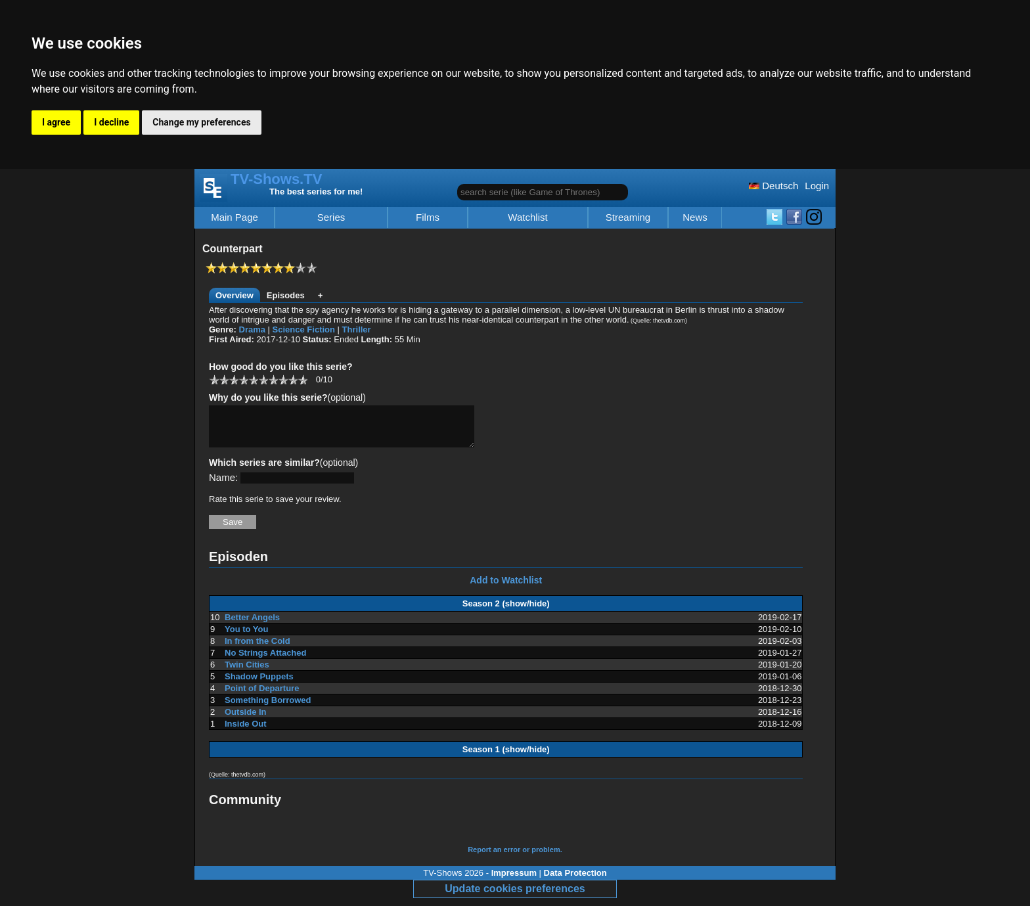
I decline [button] (111, 122)
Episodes (286, 295)
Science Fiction (304, 329)
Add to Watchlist (506, 588)
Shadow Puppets (259, 684)
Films (427, 217)
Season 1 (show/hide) (506, 757)
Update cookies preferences (515, 896)
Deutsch (773, 185)
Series (331, 217)
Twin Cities (247, 672)
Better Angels (252, 625)
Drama (252, 329)
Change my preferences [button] (201, 122)
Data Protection (575, 881)
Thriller (356, 329)
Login (817, 185)
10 (302, 379)
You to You (246, 637)
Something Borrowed (268, 708)
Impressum (514, 881)
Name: (223, 485)
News (695, 217)
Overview (234, 295)
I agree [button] (56, 122)
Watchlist (527, 217)
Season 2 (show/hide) (506, 611)
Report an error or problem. (515, 857)
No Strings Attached (265, 661)
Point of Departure (262, 696)
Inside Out (246, 731)
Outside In (246, 720)
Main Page (234, 217)
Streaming (628, 217)
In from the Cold (257, 649)
